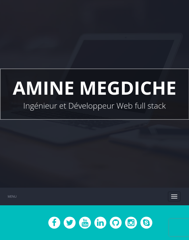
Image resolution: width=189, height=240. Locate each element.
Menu (12, 196)
